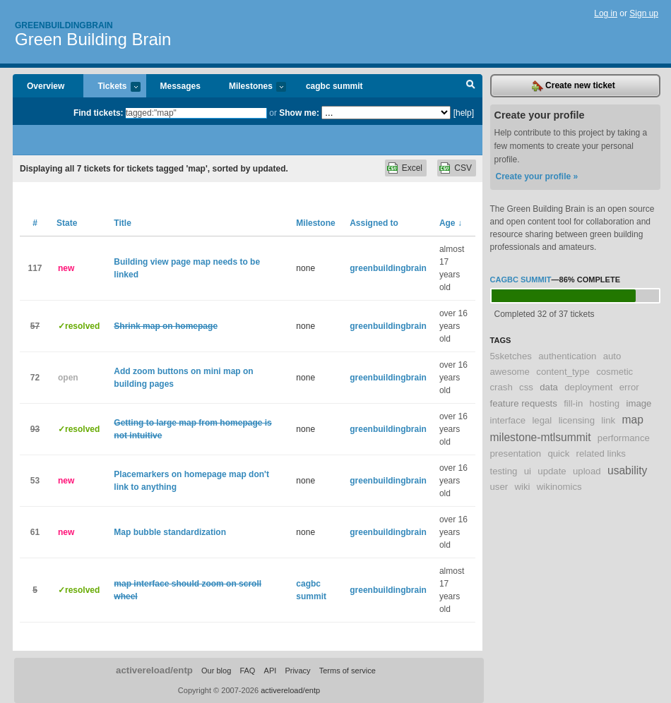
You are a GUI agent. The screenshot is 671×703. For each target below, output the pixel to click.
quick (558, 453)
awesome (510, 371)
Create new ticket (573, 86)
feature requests (523, 403)
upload (587, 471)
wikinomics (559, 486)
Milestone (315, 223)
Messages (180, 86)
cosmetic (614, 371)
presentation (516, 453)
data (549, 387)
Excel (412, 168)
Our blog (216, 670)
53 (35, 481)
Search (470, 86)
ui (527, 471)
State (67, 223)
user (499, 486)
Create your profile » (537, 176)
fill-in (573, 403)
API (270, 670)
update (552, 471)
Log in (605, 13)
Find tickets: (98, 113)
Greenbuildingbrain (64, 25)
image (638, 403)
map (632, 420)
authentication (567, 356)
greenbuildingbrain (388, 268)
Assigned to (374, 223)
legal (542, 420)
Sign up (643, 13)
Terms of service (347, 670)
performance (624, 438)
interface (508, 420)
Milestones (250, 87)
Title (122, 223)
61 (35, 532)
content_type (563, 371)
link (608, 420)
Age (450, 223)
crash (501, 387)
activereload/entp (154, 670)
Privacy (297, 670)
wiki (522, 486)
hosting (605, 403)
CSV (463, 168)
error (629, 387)
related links (601, 453)
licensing (577, 420)
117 (35, 268)
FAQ (247, 670)
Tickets (111, 87)
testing (504, 471)
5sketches (511, 356)
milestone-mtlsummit (540, 437)
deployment (588, 387)
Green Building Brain (93, 39)
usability (627, 470)
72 (35, 378)
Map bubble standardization (170, 532)
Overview (45, 86)
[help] (463, 113)
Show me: (299, 113)
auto (612, 356)
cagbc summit (334, 86)
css (526, 387)
